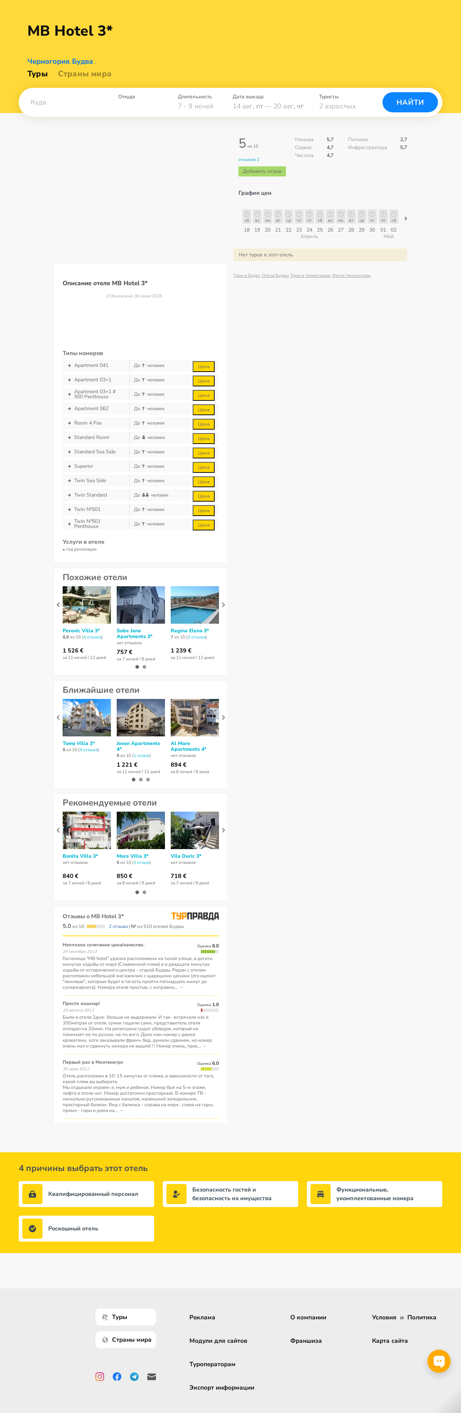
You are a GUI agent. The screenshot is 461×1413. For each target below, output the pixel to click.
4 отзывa (92, 637)
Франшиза (306, 1341)
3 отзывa (197, 637)
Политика (422, 1317)
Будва (82, 61)
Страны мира (85, 73)
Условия (384, 1317)
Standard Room (96, 437)
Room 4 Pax (96, 423)
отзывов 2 (248, 159)
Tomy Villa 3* (79, 743)
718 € (179, 876)
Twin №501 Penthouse (96, 524)
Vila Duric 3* (186, 856)
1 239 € (181, 651)
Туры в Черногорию (310, 275)
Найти (410, 102)
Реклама (202, 1317)
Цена (204, 366)
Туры (37, 73)
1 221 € (127, 765)
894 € (179, 765)
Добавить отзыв (262, 171)
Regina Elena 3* (190, 631)
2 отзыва (118, 926)
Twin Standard (96, 495)
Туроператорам (212, 1364)
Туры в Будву (246, 275)
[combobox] (65, 102)
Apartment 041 (96, 365)
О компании (308, 1317)
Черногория (48, 61)
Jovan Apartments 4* (138, 746)
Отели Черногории (351, 275)
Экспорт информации (221, 1387)
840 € (71, 876)
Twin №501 (96, 509)
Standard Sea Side (96, 452)
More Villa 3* (132, 856)
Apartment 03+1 (96, 380)
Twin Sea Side (96, 480)
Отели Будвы (275, 275)
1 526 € (73, 651)
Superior (96, 466)
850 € (125, 876)
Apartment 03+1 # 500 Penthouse (96, 394)
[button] (65, 102)
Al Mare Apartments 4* (188, 746)
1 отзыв (141, 755)
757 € (125, 652)
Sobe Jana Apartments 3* (134, 634)
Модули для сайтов (218, 1341)
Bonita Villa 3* (80, 856)
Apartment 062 (96, 408)
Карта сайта (390, 1341)
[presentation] (58, 604)
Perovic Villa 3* (81, 631)
